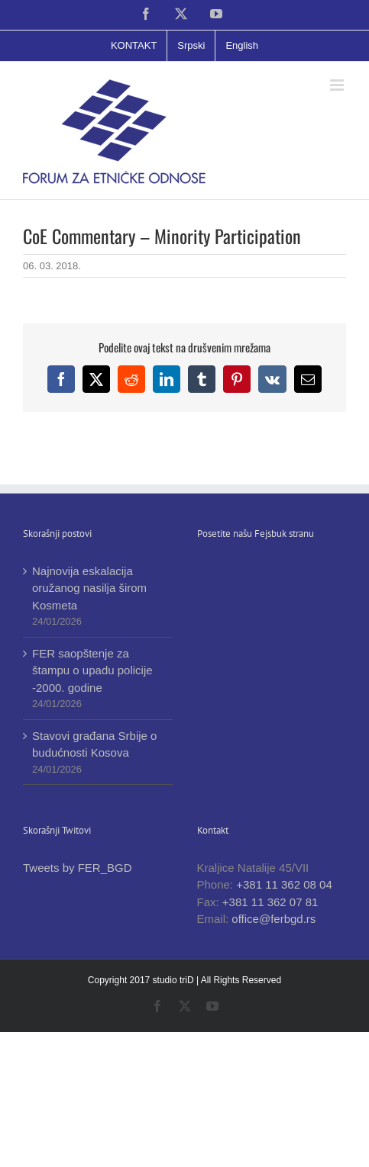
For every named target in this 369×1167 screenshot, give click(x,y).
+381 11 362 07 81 (270, 901)
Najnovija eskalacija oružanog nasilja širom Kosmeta (89, 588)
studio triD (174, 980)
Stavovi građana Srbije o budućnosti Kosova (94, 744)
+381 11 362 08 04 (284, 884)
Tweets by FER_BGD (77, 867)
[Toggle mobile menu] (338, 85)
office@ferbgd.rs (273, 918)
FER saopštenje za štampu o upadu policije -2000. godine (92, 670)
